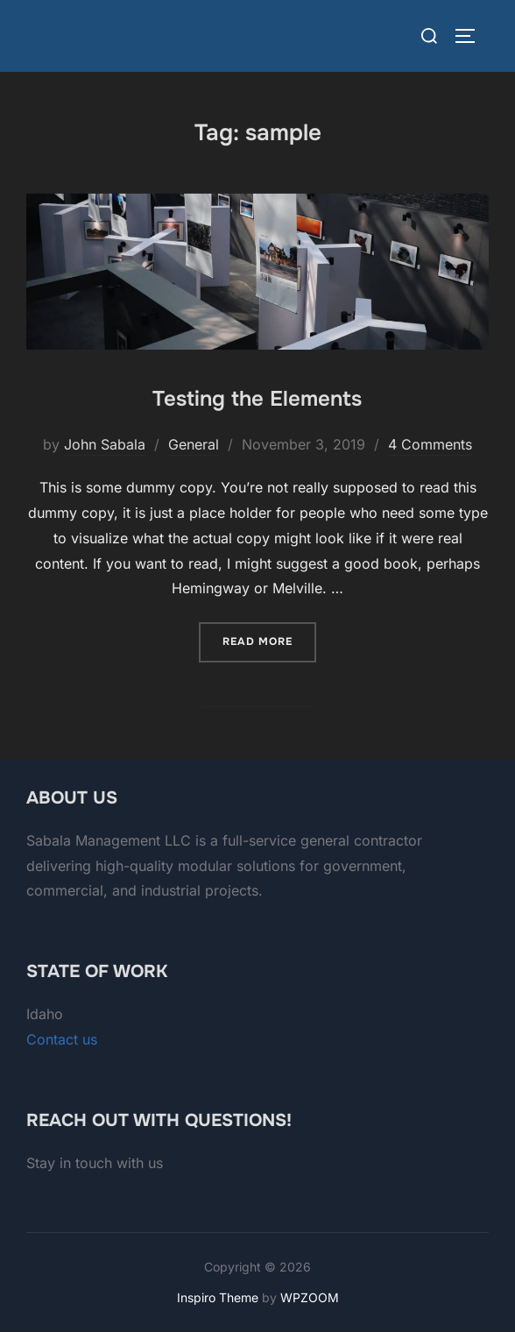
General (193, 444)
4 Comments (430, 444)
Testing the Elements (257, 399)
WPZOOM (309, 1297)
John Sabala (104, 444)
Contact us (61, 1039)
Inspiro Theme (217, 1297)
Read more (269, 640)
